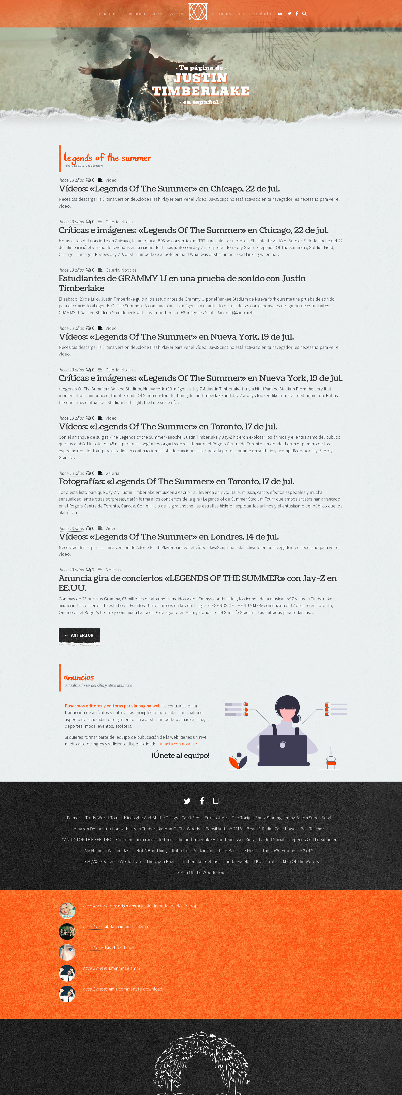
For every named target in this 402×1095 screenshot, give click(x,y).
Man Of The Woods (301, 861)
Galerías (177, 13)
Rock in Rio (202, 850)
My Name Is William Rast (108, 850)
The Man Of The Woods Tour (199, 872)
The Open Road (161, 861)
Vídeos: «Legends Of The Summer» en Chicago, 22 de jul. (169, 189)
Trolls (272, 861)
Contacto (262, 13)
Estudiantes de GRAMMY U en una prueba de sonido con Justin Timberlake (182, 283)
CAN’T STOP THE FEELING (86, 839)
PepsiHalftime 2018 (224, 829)
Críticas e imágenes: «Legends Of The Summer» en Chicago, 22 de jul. (193, 230)
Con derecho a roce (135, 839)
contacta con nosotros (177, 744)
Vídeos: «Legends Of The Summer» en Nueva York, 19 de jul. (176, 337)
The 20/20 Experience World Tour (110, 861)
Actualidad (106, 13)
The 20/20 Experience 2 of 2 (287, 850)
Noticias (128, 222)
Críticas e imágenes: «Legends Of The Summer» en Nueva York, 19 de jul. (201, 378)
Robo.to (179, 850)
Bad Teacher (312, 829)
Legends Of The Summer (312, 839)
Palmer (73, 818)
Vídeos (157, 13)
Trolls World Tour (102, 818)
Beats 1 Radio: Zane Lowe (271, 829)
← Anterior (79, 635)
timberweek (237, 861)
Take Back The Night (237, 850)
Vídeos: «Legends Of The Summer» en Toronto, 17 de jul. (168, 427)
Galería (112, 222)
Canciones (221, 13)
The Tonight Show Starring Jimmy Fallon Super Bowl (281, 818)
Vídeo (111, 180)
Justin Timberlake (198, 13)
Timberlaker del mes (200, 861)
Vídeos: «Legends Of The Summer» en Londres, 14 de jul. (169, 537)
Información (134, 13)
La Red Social (271, 839)
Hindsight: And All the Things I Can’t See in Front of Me (175, 818)
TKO (258, 861)
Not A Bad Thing (151, 850)
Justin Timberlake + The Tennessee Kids (216, 839)
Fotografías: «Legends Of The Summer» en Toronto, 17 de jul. (176, 481)
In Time (166, 839)
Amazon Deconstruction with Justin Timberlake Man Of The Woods (137, 829)
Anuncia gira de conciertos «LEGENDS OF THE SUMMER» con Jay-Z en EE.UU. (198, 583)
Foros (242, 13)
